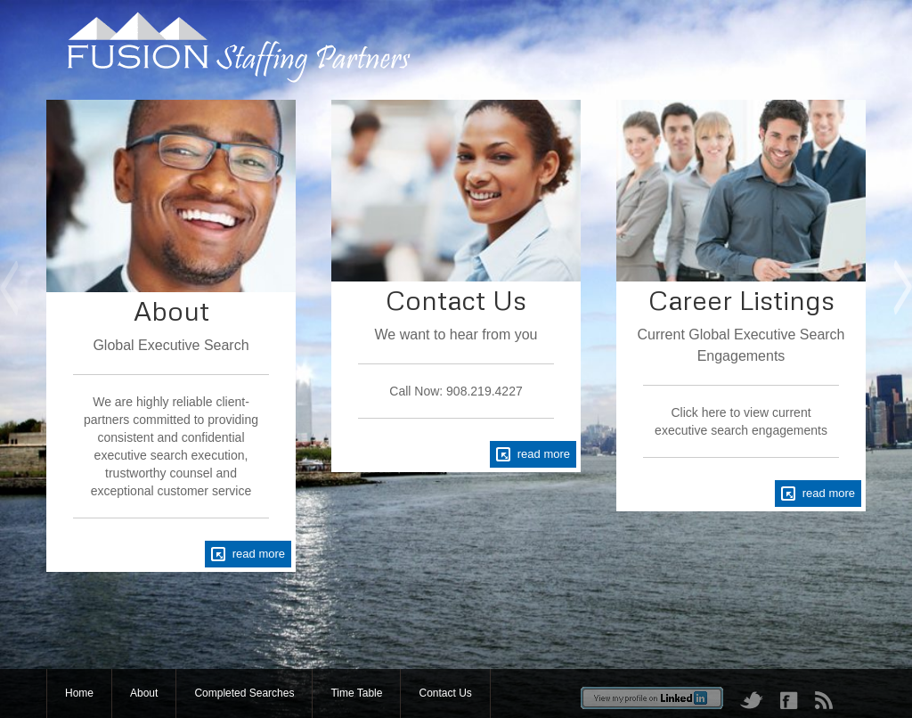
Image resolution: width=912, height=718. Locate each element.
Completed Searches (244, 693)
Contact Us (445, 693)
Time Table (356, 693)
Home (79, 693)
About (144, 693)
